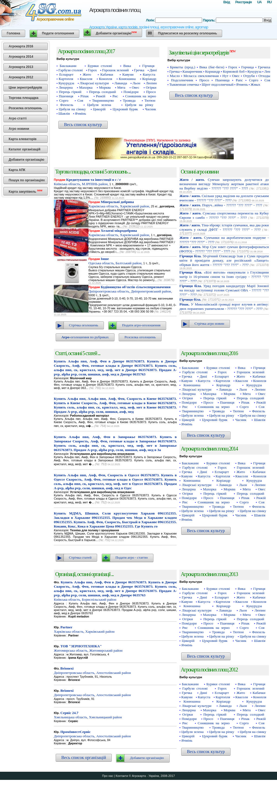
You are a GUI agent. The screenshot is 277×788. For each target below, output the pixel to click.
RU (269, 2)
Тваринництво (103, 100)
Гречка (139, 70)
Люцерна (66, 87)
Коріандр (149, 79)
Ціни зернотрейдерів (25, 87)
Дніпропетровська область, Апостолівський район (92, 670)
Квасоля (86, 79)
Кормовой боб (234, 71)
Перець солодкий (102, 92)
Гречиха (264, 67)
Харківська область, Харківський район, (119, 204)
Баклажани (68, 66)
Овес (135, 87)
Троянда (129, 100)
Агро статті (18, 118)
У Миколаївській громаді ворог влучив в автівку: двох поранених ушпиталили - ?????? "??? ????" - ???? (224, 306)
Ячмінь (80, 113)
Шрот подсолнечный (217, 84)
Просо (151, 92)
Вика (127, 66)
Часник (150, 109)
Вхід (226, 2)
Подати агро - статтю (132, 557)
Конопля (105, 79)
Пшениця (66, 96)
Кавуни (127, 74)
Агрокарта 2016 (21, 46)
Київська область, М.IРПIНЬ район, (87, 182)
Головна (13, 33)
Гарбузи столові (70, 70)
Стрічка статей (80, 557)
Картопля (66, 79)
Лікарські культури (94, 83)
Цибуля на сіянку (72, 109)
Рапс (239, 80)
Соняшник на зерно (140, 96)
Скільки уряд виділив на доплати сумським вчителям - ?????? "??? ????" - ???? (224, 198)
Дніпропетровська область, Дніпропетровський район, (130, 289)
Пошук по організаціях (27, 180)
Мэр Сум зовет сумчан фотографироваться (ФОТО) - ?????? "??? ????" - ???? (224, 249)
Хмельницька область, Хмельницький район (88, 715)
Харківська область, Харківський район (84, 629)
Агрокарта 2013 (21, 67)
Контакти (122, 775)
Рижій (100, 96)
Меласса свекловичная (201, 76)
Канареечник (192, 71)
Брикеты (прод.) (182, 67)
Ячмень (242, 84)
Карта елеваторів (23, 139)
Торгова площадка (23, 98)
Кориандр (212, 71)
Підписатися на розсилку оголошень (187, 33)
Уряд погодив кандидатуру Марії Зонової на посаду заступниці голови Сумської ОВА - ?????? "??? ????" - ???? (224, 290)
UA (259, 2)
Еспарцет (66, 74)
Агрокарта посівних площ (114, 10)
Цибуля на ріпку (139, 105)
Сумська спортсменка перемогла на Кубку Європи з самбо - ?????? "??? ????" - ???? (224, 215)
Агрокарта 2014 (21, 57)
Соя (80, 100)
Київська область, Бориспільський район (115, 591)
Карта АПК (17, 170)
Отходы (264, 76)
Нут (225, 76)
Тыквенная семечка (184, 84)
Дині (153, 70)
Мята (121, 87)
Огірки (151, 87)
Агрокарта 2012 (21, 77)
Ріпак (84, 96)
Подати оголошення (58, 33)
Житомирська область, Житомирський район (88, 648)
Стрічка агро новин (209, 323)
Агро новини (19, 129)
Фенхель (66, 105)
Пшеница (222, 80)
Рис (115, 96)
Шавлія (64, 113)
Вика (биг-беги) (211, 67)
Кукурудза (66, 83)
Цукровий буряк (125, 109)
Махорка (86, 87)
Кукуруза (255, 71)
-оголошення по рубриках (85, 337)
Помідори (131, 92)
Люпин (151, 83)
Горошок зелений (115, 70)
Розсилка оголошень (25, 108)
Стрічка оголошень (83, 325)
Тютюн (149, 100)
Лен (267, 71)
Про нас (107, 775)
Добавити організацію (116, 33)
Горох (92, 70)
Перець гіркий (70, 92)
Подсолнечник (182, 80)
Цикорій (99, 109)
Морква (105, 87)
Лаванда (120, 83)
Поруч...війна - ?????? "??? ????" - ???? (220, 205)
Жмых (255, 84)
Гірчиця (148, 66)
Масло (175, 76)
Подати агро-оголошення (141, 325)
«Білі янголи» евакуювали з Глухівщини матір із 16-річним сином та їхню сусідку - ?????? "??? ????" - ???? (224, 276)
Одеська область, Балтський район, (115, 261)
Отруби (249, 76)
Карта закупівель (25, 191)
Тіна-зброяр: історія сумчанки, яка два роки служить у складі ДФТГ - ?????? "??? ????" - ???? (224, 227)
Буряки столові (100, 66)
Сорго (63, 100)
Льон (136, 83)
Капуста (149, 74)
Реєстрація (243, 2)
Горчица (247, 67)
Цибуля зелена (99, 105)
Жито (87, 74)
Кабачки (106, 74)
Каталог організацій (24, 149)
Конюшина (127, 79)
